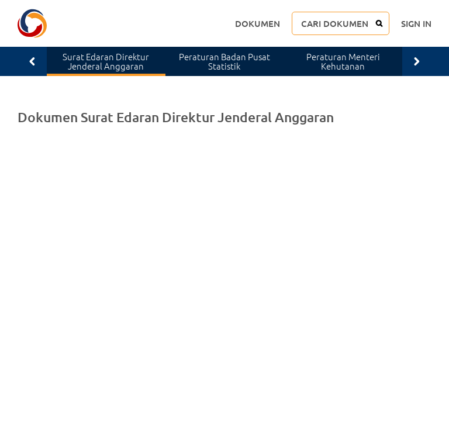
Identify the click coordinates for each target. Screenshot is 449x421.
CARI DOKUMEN (334, 23)
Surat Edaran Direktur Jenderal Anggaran (106, 61)
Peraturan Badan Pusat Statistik (224, 61)
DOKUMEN (257, 23)
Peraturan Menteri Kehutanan (343, 61)
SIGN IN (416, 23)
